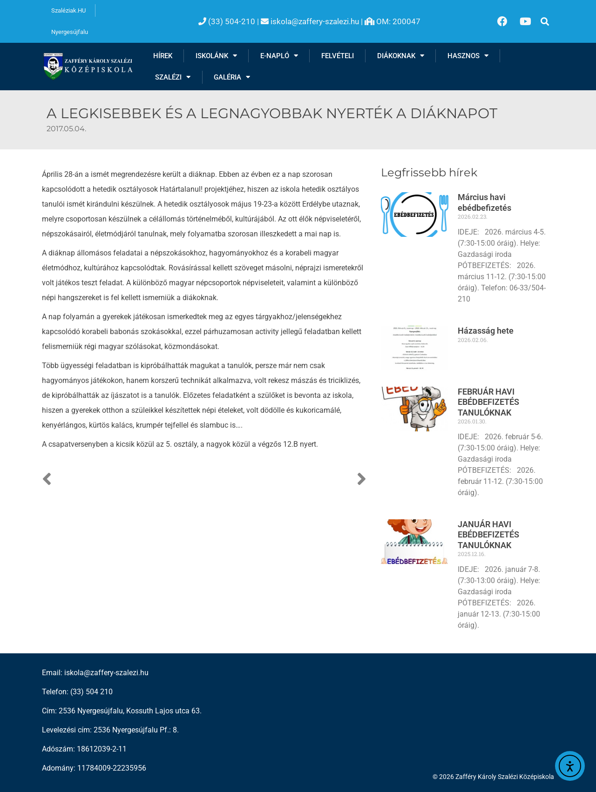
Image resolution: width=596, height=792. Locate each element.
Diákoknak (400, 55)
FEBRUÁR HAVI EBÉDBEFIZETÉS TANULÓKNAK (488, 402)
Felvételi (337, 56)
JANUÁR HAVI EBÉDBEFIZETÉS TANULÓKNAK (488, 534)
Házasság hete (486, 331)
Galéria (232, 77)
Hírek (162, 56)
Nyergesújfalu (69, 31)
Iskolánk (216, 55)
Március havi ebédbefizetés (484, 202)
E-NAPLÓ (279, 55)
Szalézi (172, 77)
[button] (545, 21)
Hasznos (467, 55)
